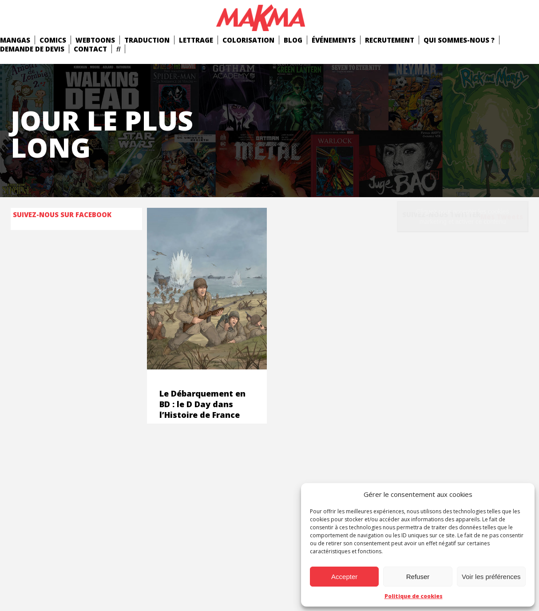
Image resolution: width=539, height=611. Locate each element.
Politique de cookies (413, 596)
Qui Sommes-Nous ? (459, 40)
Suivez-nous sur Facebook (62, 214)
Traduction (147, 40)
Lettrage (196, 40)
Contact (90, 48)
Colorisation (248, 40)
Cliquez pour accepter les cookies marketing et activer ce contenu (462, 216)
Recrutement (389, 40)
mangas (15, 40)
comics (53, 40)
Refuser (418, 576)
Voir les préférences (491, 576)
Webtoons (95, 40)
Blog (293, 40)
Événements (334, 40)
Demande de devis (32, 48)
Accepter (344, 576)
